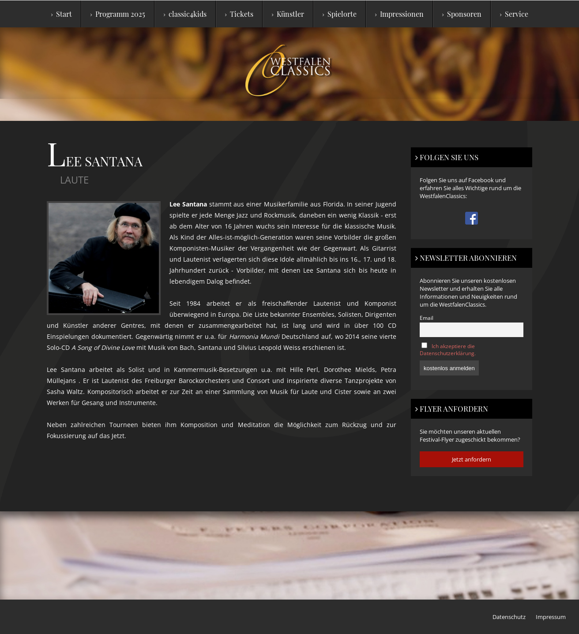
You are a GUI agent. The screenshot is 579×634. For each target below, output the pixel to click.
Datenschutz (509, 617)
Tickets (239, 14)
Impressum (551, 617)
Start (61, 14)
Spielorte (340, 14)
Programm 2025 (117, 14)
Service (514, 14)
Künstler (288, 14)
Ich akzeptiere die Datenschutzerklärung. (448, 349)
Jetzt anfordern (471, 459)
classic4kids (185, 14)
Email (426, 317)
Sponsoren (461, 14)
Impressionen (399, 14)
